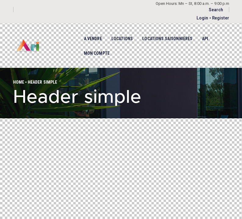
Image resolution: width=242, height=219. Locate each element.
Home (18, 82)
